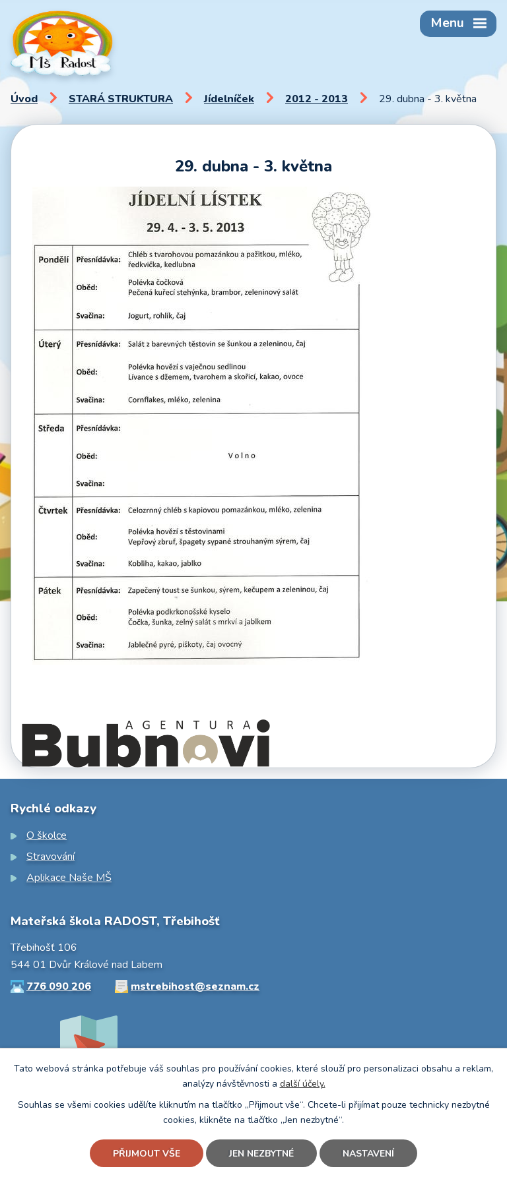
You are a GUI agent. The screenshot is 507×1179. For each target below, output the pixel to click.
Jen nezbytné (261, 1153)
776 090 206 (58, 986)
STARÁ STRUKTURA (121, 99)
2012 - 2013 (316, 99)
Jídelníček (229, 99)
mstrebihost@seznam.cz (195, 986)
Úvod (24, 99)
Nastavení (368, 1153)
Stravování (50, 856)
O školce (46, 835)
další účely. (302, 1083)
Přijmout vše (146, 1153)
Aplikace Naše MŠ (69, 877)
